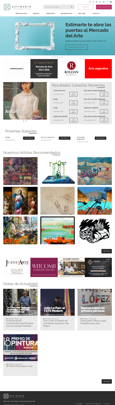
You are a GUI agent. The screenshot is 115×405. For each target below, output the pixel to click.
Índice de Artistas (21, 13)
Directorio (82, 13)
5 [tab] (62, 56)
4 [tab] (59, 56)
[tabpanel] (57, 35)
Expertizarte (50, 13)
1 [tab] (52, 56)
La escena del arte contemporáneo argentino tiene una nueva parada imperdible (19, 331)
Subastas (36, 13)
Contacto (96, 13)
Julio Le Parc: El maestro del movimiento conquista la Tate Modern (56, 331)
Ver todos (106, 251)
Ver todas (106, 381)
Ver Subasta (29, 138)
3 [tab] (57, 56)
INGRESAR (85, 7)
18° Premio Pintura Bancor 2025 (19, 374)
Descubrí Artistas (66, 13)
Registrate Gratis (69, 47)
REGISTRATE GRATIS (103, 7)
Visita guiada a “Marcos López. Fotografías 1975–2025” (93, 330)
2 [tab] (55, 56)
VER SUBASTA (73, 94)
